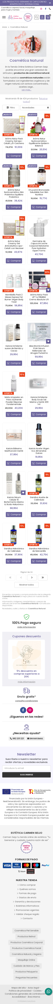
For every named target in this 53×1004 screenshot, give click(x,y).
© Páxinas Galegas (26, 1001)
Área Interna (34, 996)
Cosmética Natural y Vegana (26, 954)
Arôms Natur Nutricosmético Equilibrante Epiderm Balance (39, 142)
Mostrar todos (26, 584)
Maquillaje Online (26, 960)
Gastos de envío (27, 897)
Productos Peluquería (26, 971)
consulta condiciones (26, 701)
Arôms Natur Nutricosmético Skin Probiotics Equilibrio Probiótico (14, 193)
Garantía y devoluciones (27, 901)
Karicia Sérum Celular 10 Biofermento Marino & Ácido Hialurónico (14, 501)
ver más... (26, 89)
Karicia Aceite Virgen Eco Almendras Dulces (39, 451)
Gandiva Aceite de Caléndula (39, 498)
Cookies (37, 990)
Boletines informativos (27, 905)
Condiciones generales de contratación (25, 993)
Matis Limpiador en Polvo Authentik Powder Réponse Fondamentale (14, 401)
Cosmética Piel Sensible (27, 930)
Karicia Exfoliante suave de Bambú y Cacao (14, 348)
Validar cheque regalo (27, 914)
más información (26, 681)
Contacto (28, 918)
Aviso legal (33, 987)
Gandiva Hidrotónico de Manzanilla (39, 549)
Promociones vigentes (27, 910)
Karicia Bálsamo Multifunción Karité (14, 449)
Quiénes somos (27, 889)
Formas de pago (27, 893)
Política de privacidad (20, 990)
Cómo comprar (28, 885)
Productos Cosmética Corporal (27, 942)
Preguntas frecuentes (26, 977)
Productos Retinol (26, 936)
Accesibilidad (19, 996)
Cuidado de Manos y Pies (26, 965)
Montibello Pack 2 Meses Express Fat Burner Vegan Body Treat (14, 298)
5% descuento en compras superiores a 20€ (26, 673)
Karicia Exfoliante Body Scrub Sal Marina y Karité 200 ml (39, 401)
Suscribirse (26, 774)
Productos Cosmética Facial (26, 948)
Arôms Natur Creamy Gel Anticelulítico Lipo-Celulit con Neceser (14, 245)
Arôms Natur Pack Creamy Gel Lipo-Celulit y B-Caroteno (14, 141)
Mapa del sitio (19, 987)
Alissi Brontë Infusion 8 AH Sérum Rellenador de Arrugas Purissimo (39, 349)
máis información (26, 627)
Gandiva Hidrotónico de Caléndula (14, 549)
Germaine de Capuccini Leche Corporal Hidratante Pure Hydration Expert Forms (39, 246)
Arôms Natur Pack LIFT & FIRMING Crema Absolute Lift (39, 297)
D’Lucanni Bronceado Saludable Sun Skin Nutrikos (39, 192)
